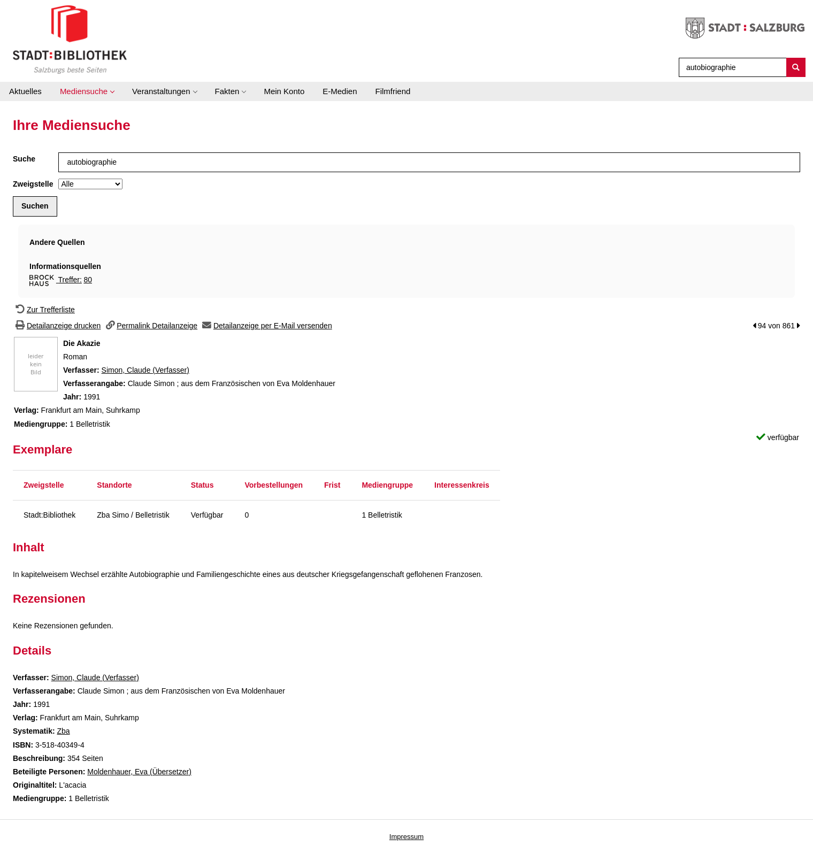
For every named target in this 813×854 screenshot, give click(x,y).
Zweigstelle (33, 184)
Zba (63, 731)
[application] (86, 91)
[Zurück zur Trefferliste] (44, 309)
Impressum (406, 837)
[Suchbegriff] (730, 67)
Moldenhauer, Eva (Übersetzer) (139, 771)
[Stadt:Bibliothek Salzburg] (70, 39)
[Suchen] (796, 67)
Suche (24, 159)
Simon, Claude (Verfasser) (145, 370)
